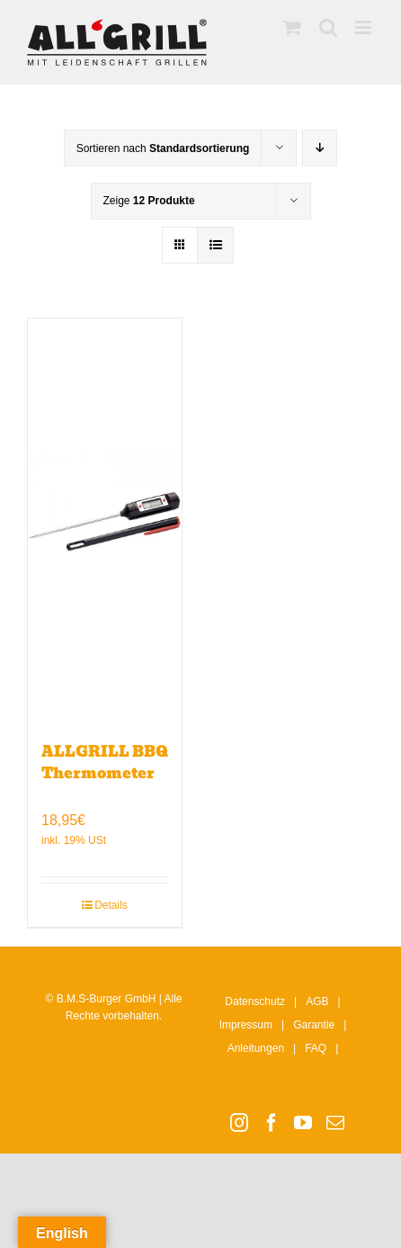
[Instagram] (239, 1123)
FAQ (315, 1048)
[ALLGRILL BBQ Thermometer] (105, 521)
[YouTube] (303, 1123)
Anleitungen (255, 1048)
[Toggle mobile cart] (292, 27)
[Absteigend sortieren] (319, 148)
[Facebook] (272, 1123)
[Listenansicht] (215, 245)
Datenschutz (255, 1001)
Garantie (313, 1025)
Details (111, 905)
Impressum (245, 1025)
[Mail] (335, 1123)
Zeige (149, 200)
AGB (317, 1001)
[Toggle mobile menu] (364, 27)
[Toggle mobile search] (328, 27)
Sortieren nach (163, 148)
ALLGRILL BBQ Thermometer (104, 763)
